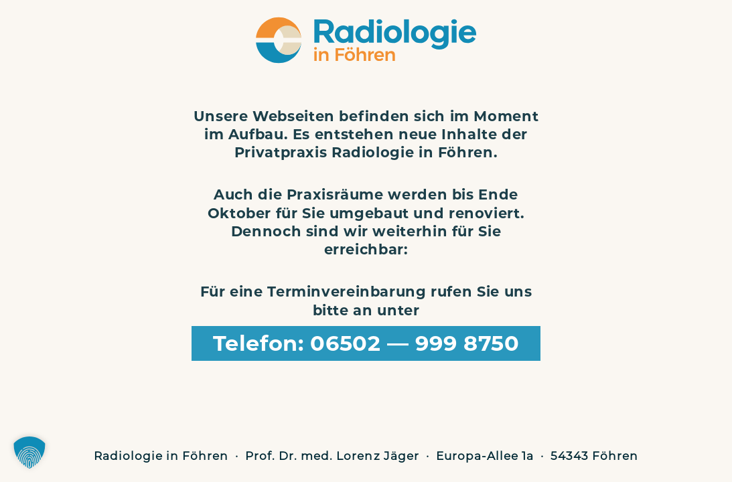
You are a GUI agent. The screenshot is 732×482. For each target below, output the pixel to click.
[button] (29, 452)
